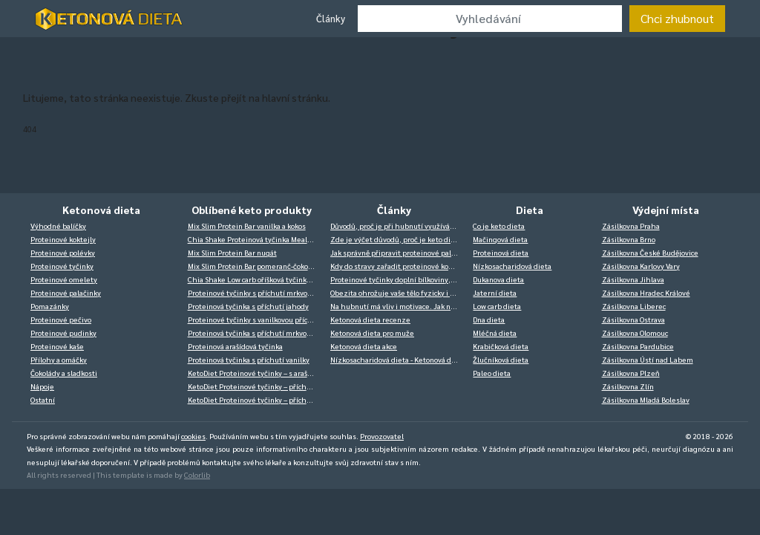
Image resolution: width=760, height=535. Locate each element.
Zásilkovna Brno (628, 239)
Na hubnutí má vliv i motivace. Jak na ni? (397, 306)
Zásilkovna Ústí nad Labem (647, 359)
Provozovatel (382, 436)
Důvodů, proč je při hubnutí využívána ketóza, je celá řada (397, 225)
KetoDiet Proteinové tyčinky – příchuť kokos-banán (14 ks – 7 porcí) (255, 386)
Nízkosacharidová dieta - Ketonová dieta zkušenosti (397, 359)
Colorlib (197, 474)
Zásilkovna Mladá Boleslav (645, 399)
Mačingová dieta (500, 239)
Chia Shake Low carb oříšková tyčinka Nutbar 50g (255, 279)
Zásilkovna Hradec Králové (646, 292)
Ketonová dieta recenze (370, 319)
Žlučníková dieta (500, 359)
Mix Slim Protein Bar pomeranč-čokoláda (255, 265)
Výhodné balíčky (58, 225)
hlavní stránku (295, 97)
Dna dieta (489, 319)
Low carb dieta (497, 306)
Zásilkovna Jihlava (633, 279)
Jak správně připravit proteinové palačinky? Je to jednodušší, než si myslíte (397, 252)
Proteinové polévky (62, 252)
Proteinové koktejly (63, 239)
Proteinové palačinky (65, 292)
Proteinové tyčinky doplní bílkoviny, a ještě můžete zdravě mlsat (397, 279)
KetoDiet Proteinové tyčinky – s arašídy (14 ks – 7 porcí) (255, 372)
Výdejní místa (665, 209)
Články (330, 18)
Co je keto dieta (499, 225)
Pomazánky (49, 306)
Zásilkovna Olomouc (635, 332)
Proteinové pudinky (63, 332)
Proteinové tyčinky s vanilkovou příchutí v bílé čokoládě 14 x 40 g (255, 319)
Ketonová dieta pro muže (372, 332)
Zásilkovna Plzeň (631, 372)
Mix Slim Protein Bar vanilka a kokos (247, 225)
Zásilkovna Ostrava (633, 319)
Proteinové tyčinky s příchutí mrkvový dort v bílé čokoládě (255, 292)
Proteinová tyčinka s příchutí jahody (248, 306)
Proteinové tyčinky (62, 265)
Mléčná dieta (495, 332)
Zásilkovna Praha (631, 225)
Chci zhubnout (677, 18)
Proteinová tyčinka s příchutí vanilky (248, 359)
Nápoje (42, 386)
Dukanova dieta (498, 279)
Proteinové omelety (63, 279)
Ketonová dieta (101, 209)
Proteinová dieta (500, 252)
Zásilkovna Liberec (634, 306)
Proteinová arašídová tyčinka (235, 346)
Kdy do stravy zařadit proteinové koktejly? (397, 265)
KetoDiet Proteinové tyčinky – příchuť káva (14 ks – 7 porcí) (255, 399)
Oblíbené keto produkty (251, 209)
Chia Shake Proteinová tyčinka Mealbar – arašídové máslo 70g (255, 239)
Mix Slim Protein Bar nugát (232, 252)
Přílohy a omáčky (58, 359)
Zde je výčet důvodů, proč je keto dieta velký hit (397, 239)
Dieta (529, 209)
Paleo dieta (492, 372)
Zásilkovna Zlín (628, 386)
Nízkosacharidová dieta (512, 265)
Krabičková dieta (500, 346)
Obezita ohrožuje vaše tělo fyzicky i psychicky (397, 292)
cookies (193, 436)
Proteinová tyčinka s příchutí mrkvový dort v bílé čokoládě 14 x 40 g (255, 332)
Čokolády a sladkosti (63, 372)
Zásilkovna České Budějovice (650, 252)
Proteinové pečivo (60, 319)
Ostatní (42, 399)
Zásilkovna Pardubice (638, 346)
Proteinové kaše (57, 346)
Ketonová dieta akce (363, 346)
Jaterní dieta (495, 292)
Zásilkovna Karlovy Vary (641, 265)
